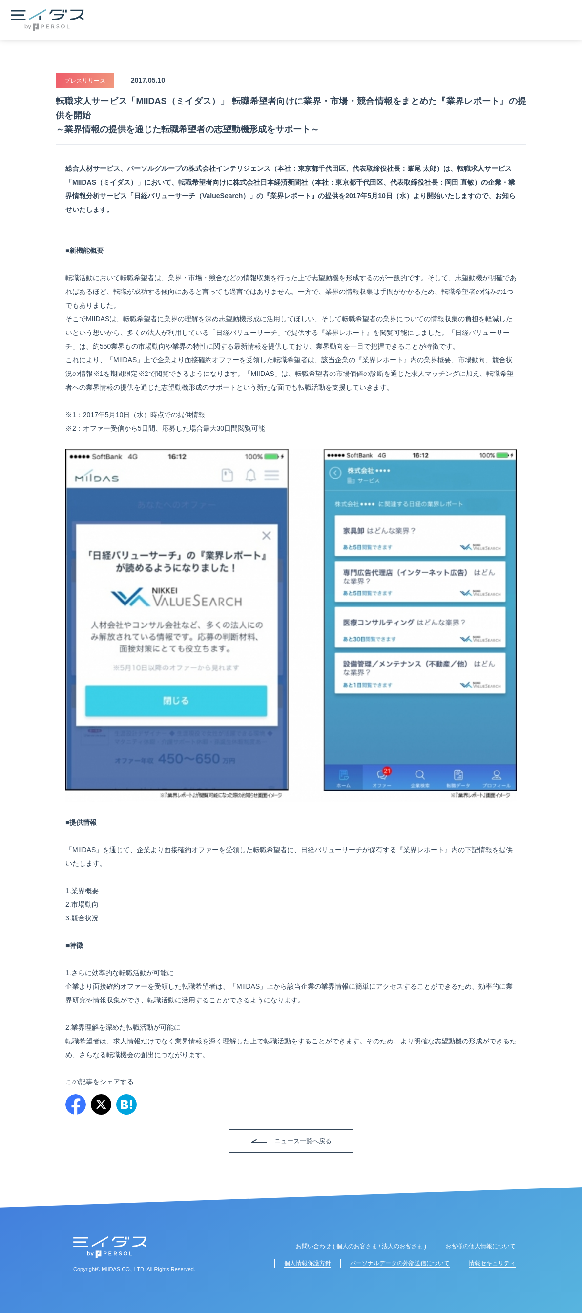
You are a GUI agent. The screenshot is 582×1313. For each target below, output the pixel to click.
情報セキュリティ (492, 1263)
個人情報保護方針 (307, 1263)
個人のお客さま (356, 1246)
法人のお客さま (402, 1246)
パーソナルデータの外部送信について (400, 1263)
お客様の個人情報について (480, 1246)
